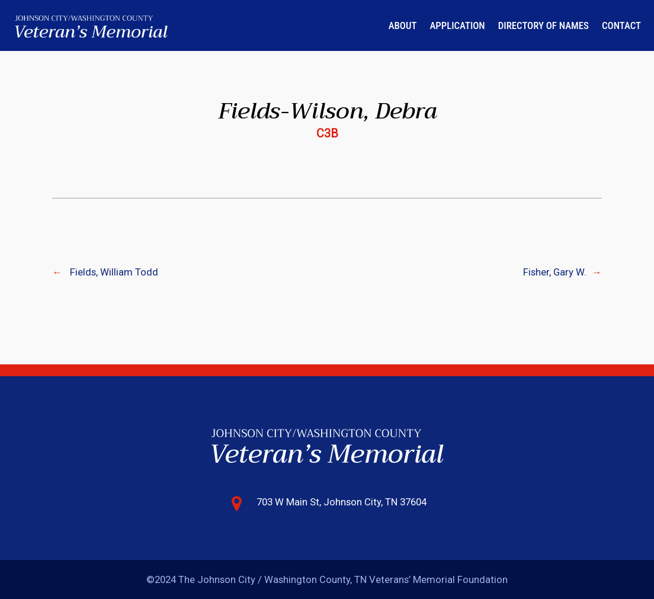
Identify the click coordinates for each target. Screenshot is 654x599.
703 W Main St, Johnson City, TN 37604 (342, 502)
